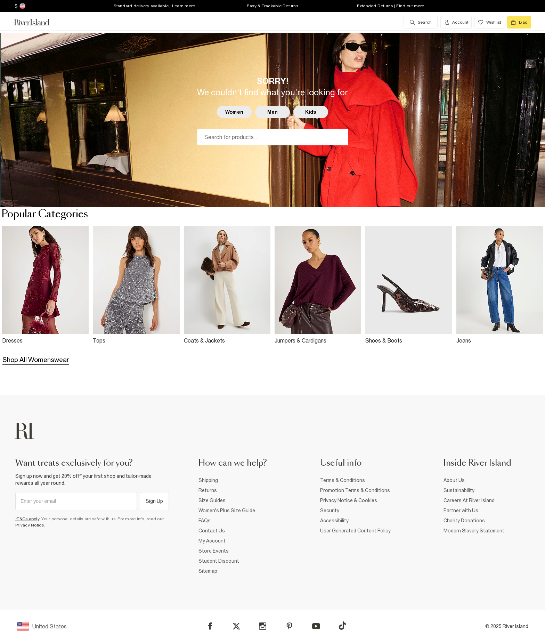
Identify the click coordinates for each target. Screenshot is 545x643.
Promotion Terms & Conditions (355, 490)
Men (272, 112)
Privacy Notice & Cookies (348, 500)
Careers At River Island (469, 500)
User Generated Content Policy (355, 530)
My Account (212, 541)
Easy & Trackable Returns (272, 5)
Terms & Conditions (342, 480)
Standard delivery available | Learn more (154, 5)
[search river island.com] (420, 22)
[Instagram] (262, 626)
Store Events (213, 551)
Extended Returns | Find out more (390, 5)
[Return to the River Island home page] (37, 22)
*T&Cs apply (27, 518)
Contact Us (211, 530)
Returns (207, 490)
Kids (311, 112)
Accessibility (334, 520)
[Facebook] (210, 626)
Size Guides (212, 500)
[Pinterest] (289, 626)
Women (234, 112)
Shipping (208, 480)
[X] (236, 626)
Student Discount (218, 561)
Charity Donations (464, 520)
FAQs (204, 520)
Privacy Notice (29, 525)
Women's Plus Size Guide (226, 510)
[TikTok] (342, 625)
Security (329, 510)
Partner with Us (461, 510)
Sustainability (459, 490)
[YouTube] (316, 626)
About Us (454, 480)
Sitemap (207, 571)
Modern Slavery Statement (474, 530)
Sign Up (154, 501)
